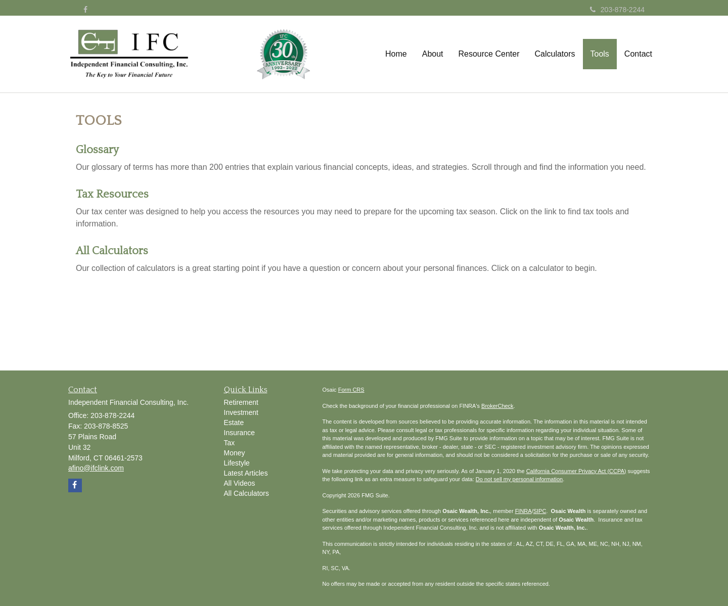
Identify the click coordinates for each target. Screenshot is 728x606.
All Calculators (112, 251)
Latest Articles (246, 473)
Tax (229, 443)
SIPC (540, 511)
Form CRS (351, 390)
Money (234, 453)
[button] (433, 54)
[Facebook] (85, 10)
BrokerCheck (497, 406)
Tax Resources (112, 194)
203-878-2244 (617, 10)
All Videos (239, 483)
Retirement (241, 402)
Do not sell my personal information (519, 479)
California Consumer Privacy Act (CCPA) (576, 471)
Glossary (97, 150)
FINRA (523, 511)
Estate (234, 422)
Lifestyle (237, 463)
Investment (241, 412)
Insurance (239, 433)
